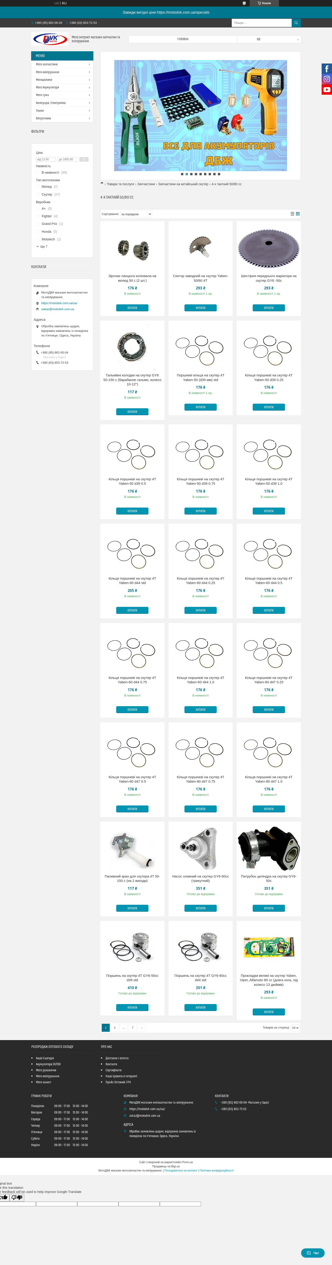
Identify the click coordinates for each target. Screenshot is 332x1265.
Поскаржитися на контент (180, 1170)
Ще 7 (43, 246)
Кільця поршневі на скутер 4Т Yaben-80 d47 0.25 (269, 680)
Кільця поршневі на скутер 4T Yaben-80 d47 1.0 (269, 779)
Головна (182, 39)
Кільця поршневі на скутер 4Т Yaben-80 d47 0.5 (132, 779)
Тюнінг (40, 111)
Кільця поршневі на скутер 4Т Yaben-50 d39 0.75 (200, 481)
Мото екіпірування (47, 72)
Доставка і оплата (117, 1058)
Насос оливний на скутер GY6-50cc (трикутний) (200, 878)
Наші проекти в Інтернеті (121, 1076)
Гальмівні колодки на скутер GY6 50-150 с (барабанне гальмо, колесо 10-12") (132, 379)
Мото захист (43, 1082)
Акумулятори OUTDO (48, 1064)
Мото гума (42, 95)
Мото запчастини (47, 64)
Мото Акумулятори (47, 87)
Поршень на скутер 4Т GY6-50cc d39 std (132, 978)
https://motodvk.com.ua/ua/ (59, 303)
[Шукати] (296, 23)
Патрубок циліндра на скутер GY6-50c (268, 878)
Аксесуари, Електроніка (51, 103)
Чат (313, 1253)
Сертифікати (114, 1070)
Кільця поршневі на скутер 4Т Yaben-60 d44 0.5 (269, 580)
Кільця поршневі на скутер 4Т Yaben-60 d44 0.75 (132, 680)
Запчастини (146, 184)
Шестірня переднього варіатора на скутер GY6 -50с (268, 278)
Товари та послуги (120, 184)
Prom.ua (187, 1162)
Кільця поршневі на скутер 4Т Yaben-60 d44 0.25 (200, 580)
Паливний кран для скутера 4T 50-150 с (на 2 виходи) (132, 878)
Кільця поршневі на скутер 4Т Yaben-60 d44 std (132, 580)
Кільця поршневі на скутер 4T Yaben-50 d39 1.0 (269, 481)
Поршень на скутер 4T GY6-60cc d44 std (201, 978)
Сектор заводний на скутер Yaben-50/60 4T (200, 278)
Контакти (111, 1064)
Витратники (43, 118)
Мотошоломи (44, 80)
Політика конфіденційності (217, 1170)
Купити (132, 308)
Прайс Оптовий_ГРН (118, 1082)
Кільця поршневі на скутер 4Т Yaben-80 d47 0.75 (200, 779)
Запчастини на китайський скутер (183, 184)
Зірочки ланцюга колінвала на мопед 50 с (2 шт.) (132, 278)
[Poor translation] (16, 1197)
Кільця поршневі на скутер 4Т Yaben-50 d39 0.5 (132, 481)
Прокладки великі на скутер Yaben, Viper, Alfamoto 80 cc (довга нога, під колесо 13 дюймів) (269, 980)
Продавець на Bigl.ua (166, 1166)
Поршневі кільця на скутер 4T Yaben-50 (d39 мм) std (201, 377)
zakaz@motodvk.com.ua (57, 309)
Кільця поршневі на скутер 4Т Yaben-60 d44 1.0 (200, 680)
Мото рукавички (46, 1070)
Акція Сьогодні (45, 1058)
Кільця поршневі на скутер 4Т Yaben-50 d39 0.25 (269, 377)
